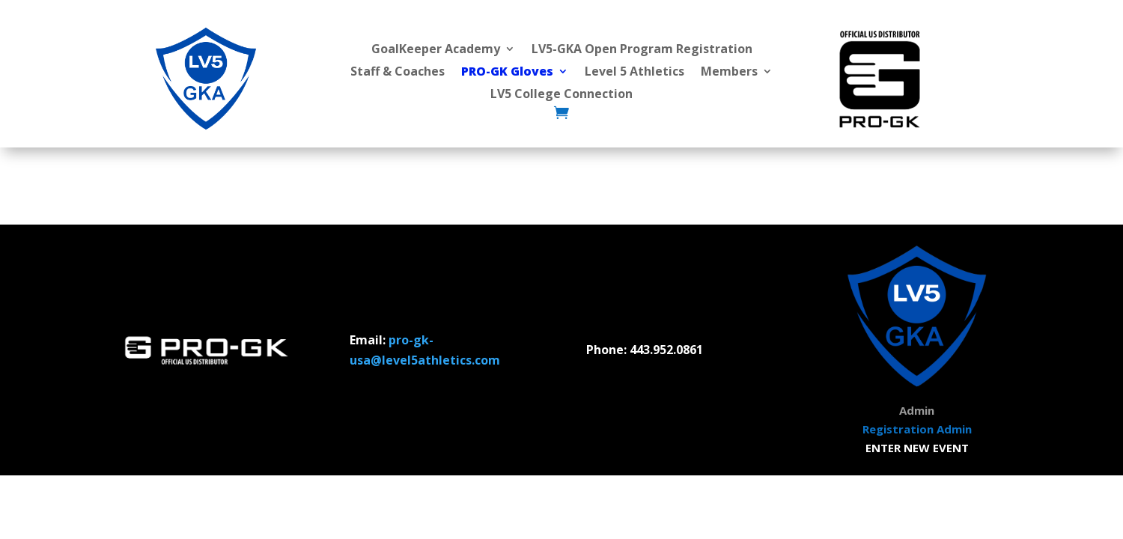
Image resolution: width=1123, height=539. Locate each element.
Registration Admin (917, 428)
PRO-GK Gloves (507, 72)
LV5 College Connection (561, 95)
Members (729, 72)
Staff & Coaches (397, 72)
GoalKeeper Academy (435, 50)
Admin (916, 410)
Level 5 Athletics (634, 72)
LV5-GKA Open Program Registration (642, 50)
